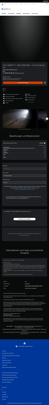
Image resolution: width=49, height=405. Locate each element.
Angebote (18, 12)
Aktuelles (4, 12)
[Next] (47, 117)
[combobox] (24, 167)
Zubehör (20, 3)
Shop (29, 3)
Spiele (5, 3)
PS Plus (16, 3)
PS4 (12, 3)
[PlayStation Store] (6, 8)
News (25, 3)
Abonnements (26, 12)
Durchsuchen (35, 12)
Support (33, 3)
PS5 (9, 3)
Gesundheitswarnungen (8, 313)
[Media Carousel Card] (19, 117)
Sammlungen (11, 12)
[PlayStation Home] (2, 4)
